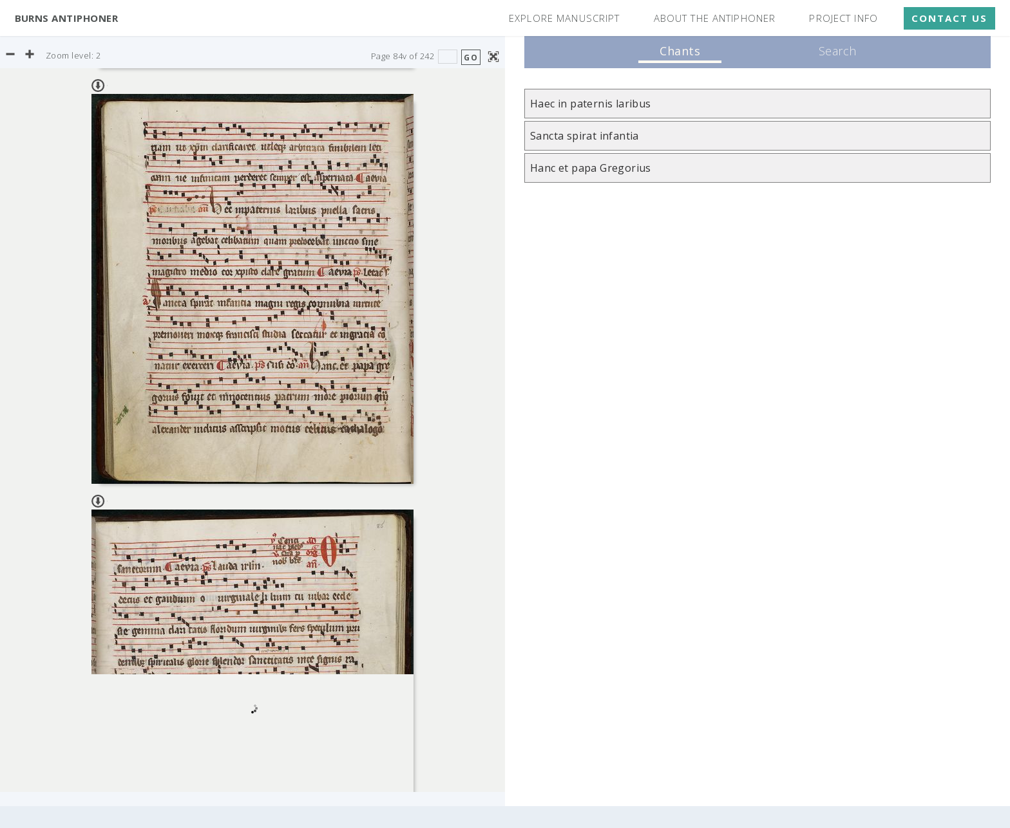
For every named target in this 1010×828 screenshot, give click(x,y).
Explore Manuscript (564, 18)
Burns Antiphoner (67, 18)
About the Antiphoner (715, 18)
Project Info (843, 18)
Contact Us (949, 18)
